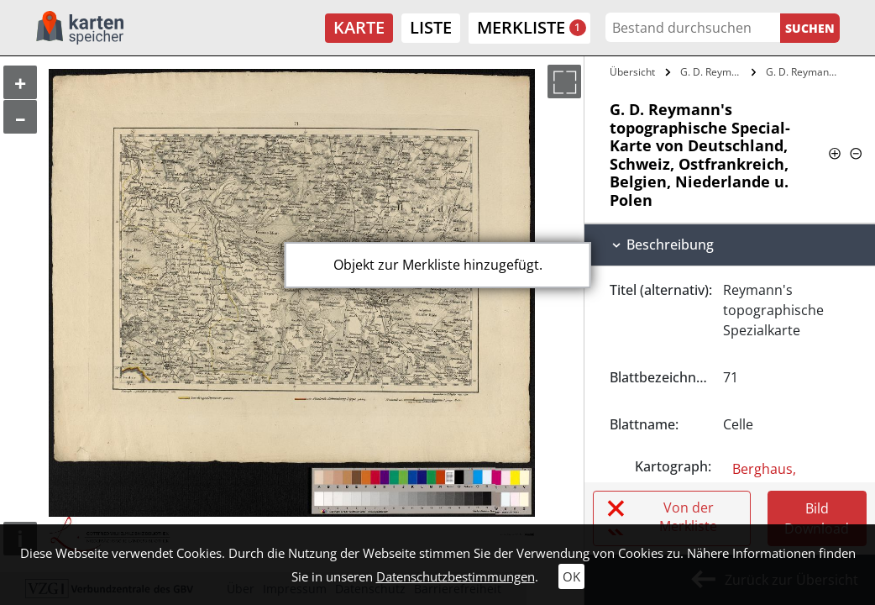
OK (571, 576)
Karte (359, 27)
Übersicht (632, 72)
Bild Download (816, 518)
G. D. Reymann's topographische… (713, 72)
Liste (431, 27)
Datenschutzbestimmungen (455, 576)
